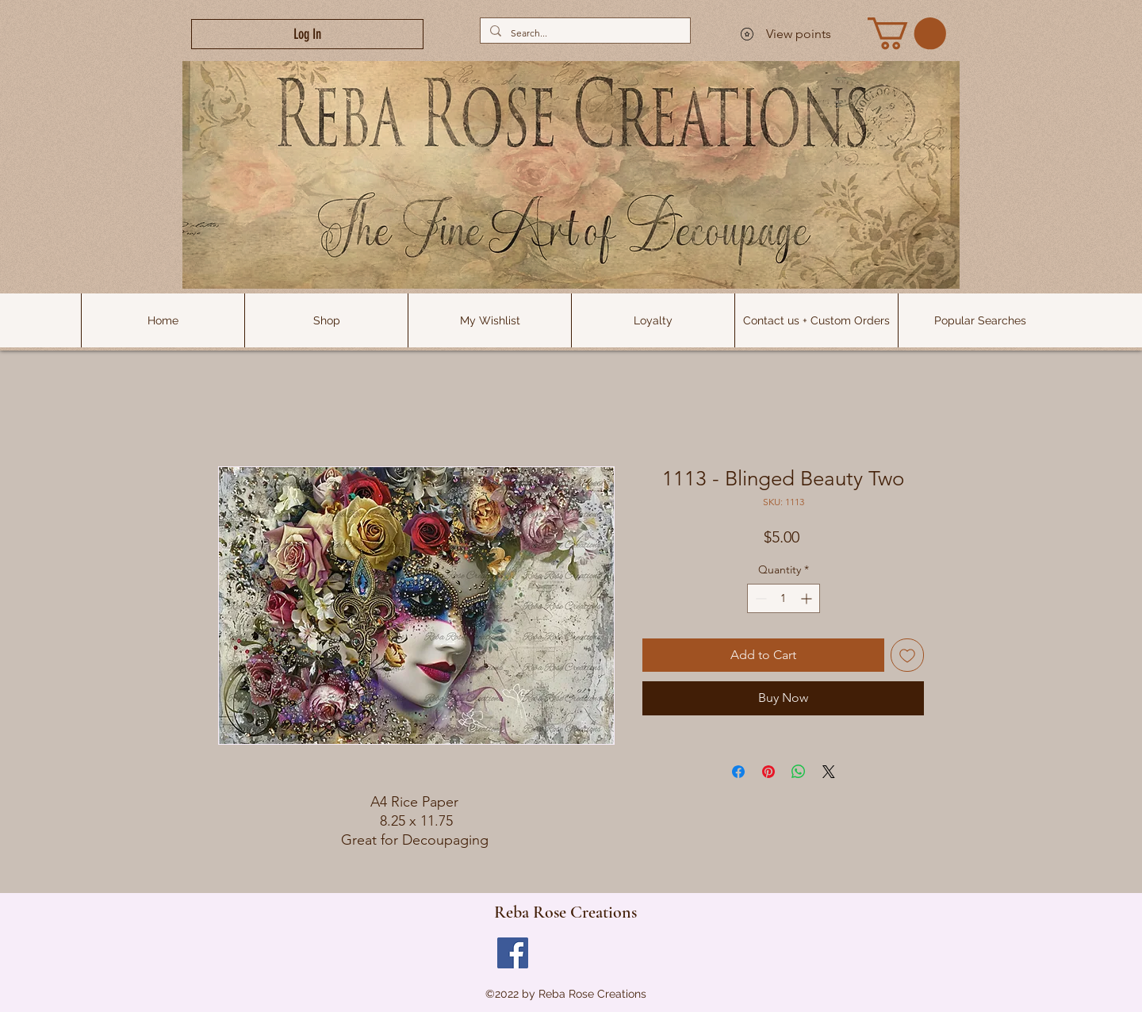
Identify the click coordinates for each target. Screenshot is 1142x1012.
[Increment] (808, 598)
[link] (907, 33)
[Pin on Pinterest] (768, 771)
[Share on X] (828, 771)
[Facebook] (512, 952)
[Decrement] (759, 598)
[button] (979, 320)
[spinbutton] (783, 598)
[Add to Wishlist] (907, 655)
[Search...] (584, 33)
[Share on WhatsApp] (798, 771)
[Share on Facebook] (738, 771)
